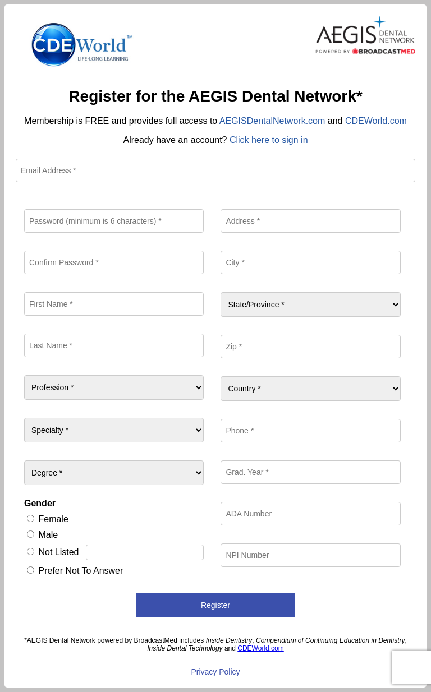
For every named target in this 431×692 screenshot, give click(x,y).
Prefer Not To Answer (80, 570)
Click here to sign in (269, 140)
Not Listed (58, 552)
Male (48, 534)
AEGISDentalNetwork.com (272, 121)
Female (53, 519)
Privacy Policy (215, 671)
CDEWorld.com (376, 121)
